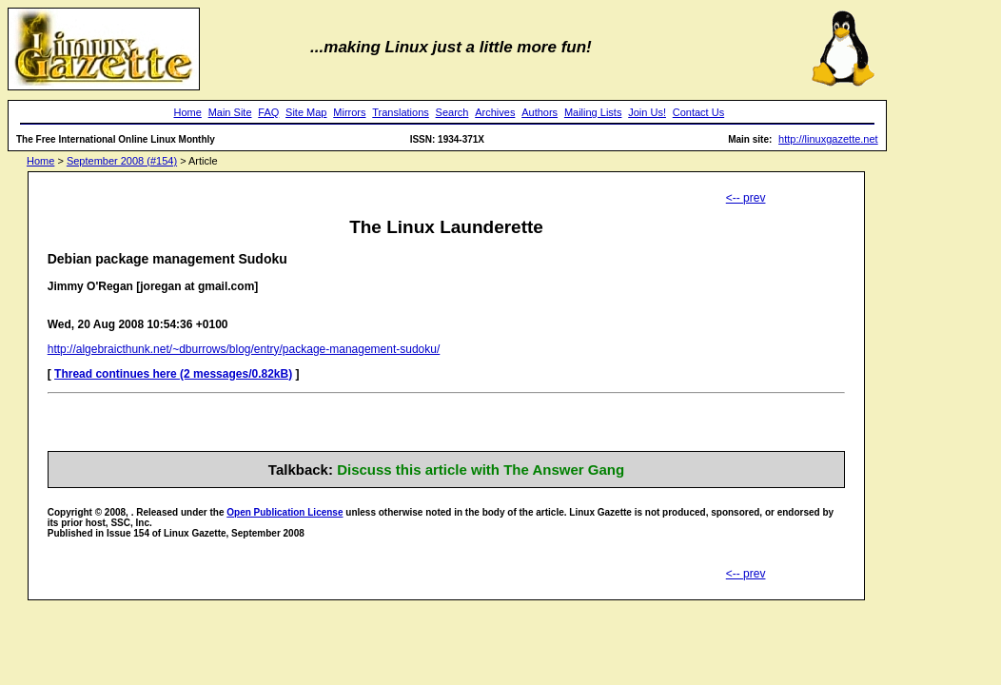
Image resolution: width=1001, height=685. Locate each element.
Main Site (230, 112)
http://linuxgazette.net (828, 139)
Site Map (305, 112)
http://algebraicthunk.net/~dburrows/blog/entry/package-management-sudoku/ (244, 349)
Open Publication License (284, 512)
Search (452, 112)
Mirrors (349, 112)
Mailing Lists (593, 112)
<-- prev (746, 198)
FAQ (268, 112)
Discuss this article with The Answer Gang (480, 469)
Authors (539, 112)
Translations (400, 112)
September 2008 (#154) (122, 160)
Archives (495, 112)
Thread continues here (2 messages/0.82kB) (173, 374)
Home (188, 112)
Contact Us (698, 112)
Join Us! (647, 112)
